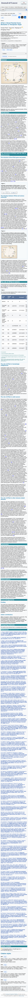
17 (12, 181)
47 (23, 482)
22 (6, 214)
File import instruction (12, 56)
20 (16, 208)
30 (9, 273)
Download (5, 56)
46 (13, 475)
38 (21, 373)
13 (16, 138)
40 (8, 389)
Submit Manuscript (18, 7)
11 (14, 138)
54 (13, 535)
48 (24, 506)
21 (4, 214)
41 (5, 435)
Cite (2, 17)
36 (6, 415)
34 (1, 409)
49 (11, 509)
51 (13, 521)
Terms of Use (21, 995)
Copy (3, 49)
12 (8, 143)
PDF (20, 13)
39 (5, 385)
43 (8, 443)
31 (1, 568)
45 (8, 470)
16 (2, 171)
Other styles (9, 49)
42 (5, 438)
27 (22, 228)
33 (15, 406)
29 (6, 270)
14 (19, 160)
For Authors (11, 7)
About (6, 7)
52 (12, 532)
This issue (14, 15)
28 (22, 266)
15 (13, 166)
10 (21, 135)
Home (2, 7)
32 (13, 379)
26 (2, 227)
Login (25, 7)
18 (14, 181)
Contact (2, 9)
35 (25, 424)
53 (14, 532)
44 (5, 456)
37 (25, 430)
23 (1, 227)
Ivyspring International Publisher (12, 994)
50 (1, 514)
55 (3, 568)
